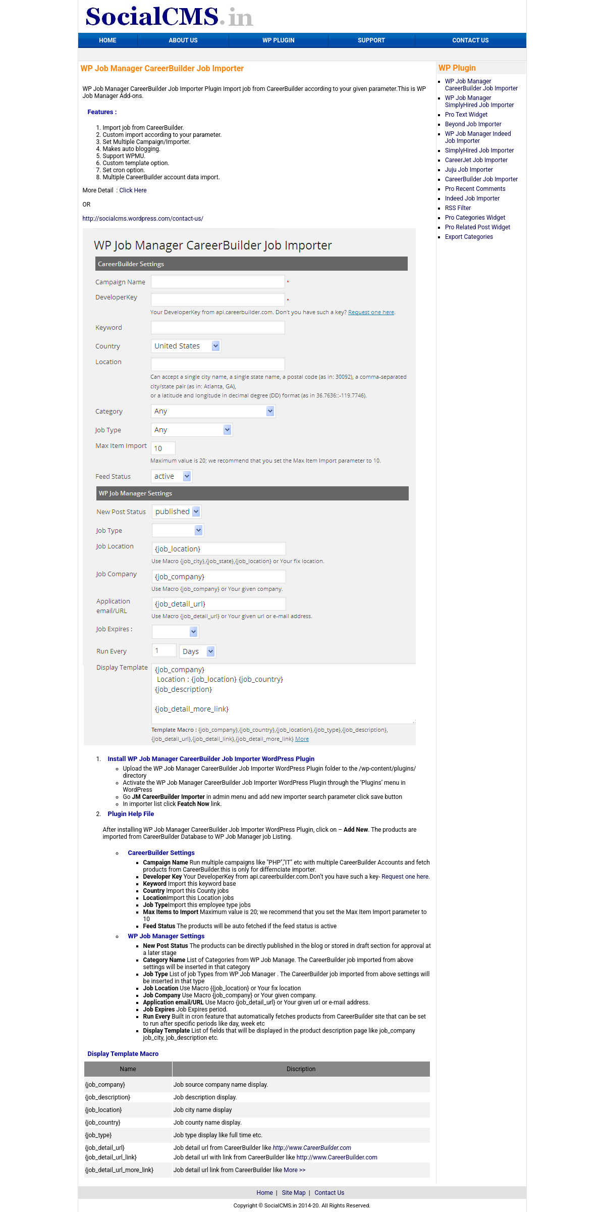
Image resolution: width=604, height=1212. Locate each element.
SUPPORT (371, 40)
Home (265, 1192)
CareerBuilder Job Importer (481, 179)
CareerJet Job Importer (476, 160)
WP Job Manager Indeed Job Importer (478, 137)
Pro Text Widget (466, 114)
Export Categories (469, 236)
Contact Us (330, 1192)
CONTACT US (470, 40)
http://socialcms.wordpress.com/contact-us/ (143, 218)
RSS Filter (458, 208)
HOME (107, 40)
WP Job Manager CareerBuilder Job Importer (481, 85)
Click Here (132, 190)
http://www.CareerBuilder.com (312, 1147)
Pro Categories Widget (475, 217)
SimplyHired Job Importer (479, 150)
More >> (294, 1170)
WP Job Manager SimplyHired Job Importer (479, 101)
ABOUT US (183, 40)
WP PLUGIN (278, 40)
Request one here (404, 876)
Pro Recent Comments (475, 188)
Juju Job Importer (469, 169)
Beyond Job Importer (473, 124)
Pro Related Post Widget (477, 227)
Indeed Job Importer (472, 198)
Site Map (294, 1192)
